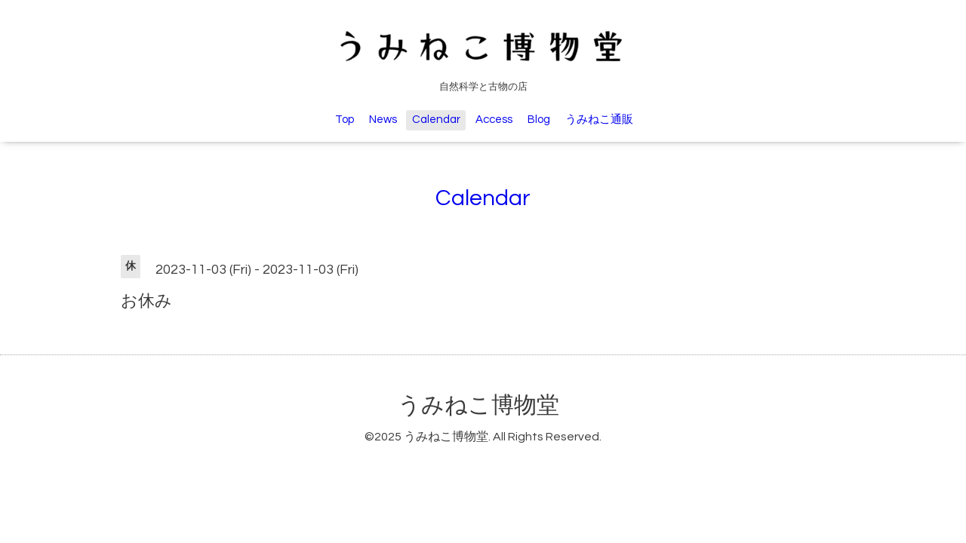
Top (344, 119)
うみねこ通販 (599, 119)
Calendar (436, 119)
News (383, 119)
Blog (539, 119)
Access (493, 119)
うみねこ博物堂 (478, 405)
